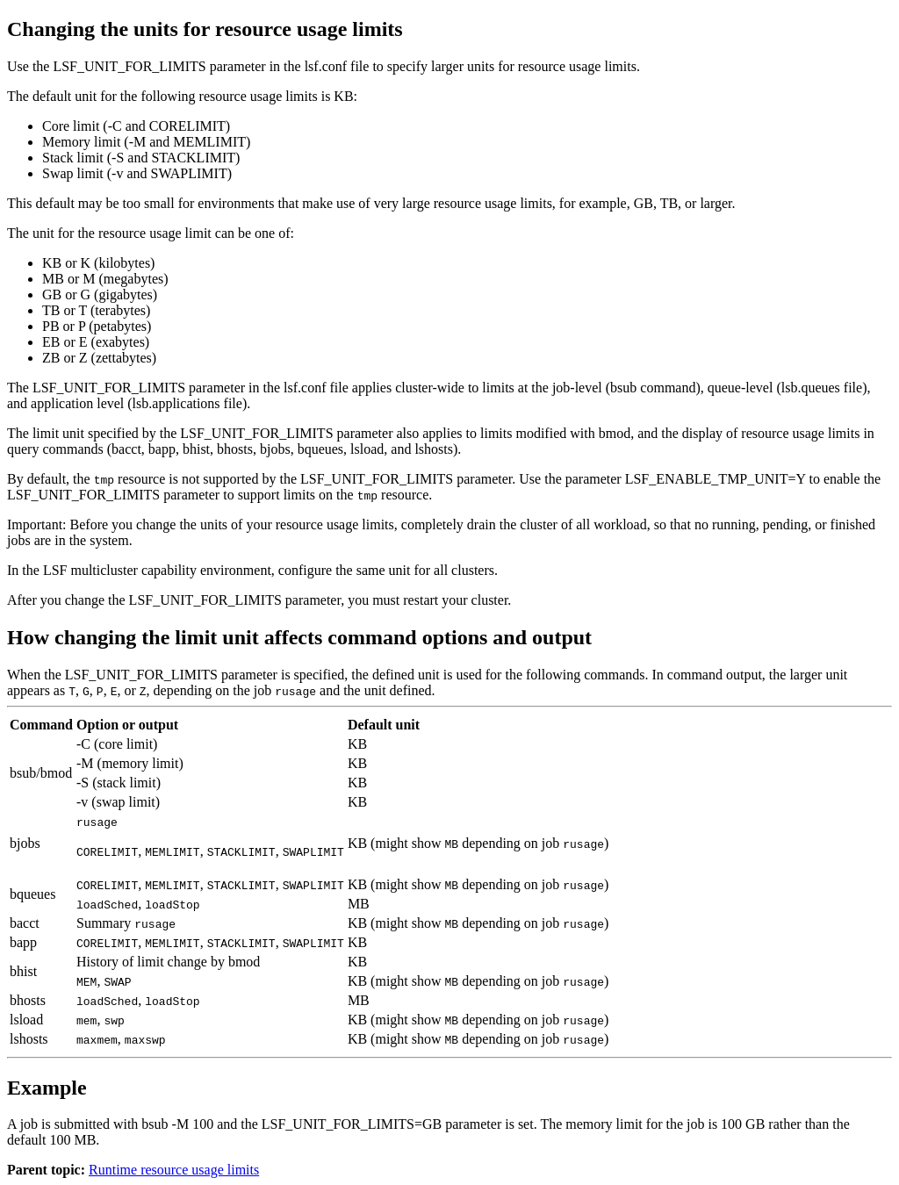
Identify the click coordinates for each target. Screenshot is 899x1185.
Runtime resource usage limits (174, 1169)
